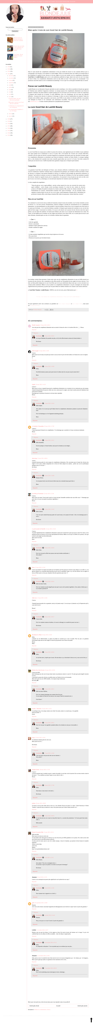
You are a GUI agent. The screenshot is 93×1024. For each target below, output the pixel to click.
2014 (9, 133)
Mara (33, 567)
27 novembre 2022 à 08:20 (50, 968)
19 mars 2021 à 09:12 (45, 325)
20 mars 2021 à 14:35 (41, 384)
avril (10, 94)
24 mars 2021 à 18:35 (47, 634)
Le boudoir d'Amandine (38, 426)
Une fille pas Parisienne (37, 493)
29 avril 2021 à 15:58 (49, 888)
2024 (9, 66)
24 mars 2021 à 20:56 (50, 670)
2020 (9, 119)
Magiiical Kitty (35, 769)
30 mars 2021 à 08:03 (41, 803)
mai (10, 92)
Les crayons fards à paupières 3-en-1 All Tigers (16, 110)
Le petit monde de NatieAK (38, 529)
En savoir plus (72, 1)
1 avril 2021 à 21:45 (49, 857)
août (10, 85)
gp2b (33, 902)
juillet (10, 87)
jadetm (33, 803)
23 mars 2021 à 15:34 (40, 567)
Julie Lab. (34, 598)
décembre (11, 75)
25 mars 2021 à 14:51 (47, 708)
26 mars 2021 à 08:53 (49, 722)
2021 (9, 73)
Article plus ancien (82, 1006)
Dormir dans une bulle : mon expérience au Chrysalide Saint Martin (19, 48)
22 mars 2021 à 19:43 (51, 529)
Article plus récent (34, 1006)
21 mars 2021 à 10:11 (49, 440)
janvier (10, 116)
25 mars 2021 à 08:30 (49, 652)
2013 (9, 135)
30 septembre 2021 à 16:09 (41, 902)
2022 (9, 71)
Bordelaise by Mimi (37, 634)
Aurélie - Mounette (36, 708)
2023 (9, 69)
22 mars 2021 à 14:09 (49, 475)
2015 (9, 130)
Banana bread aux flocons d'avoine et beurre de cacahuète (18, 39)
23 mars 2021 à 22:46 (42, 598)
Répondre (34, 329)
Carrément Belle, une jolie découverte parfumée (15, 99)
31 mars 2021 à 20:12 (49, 832)
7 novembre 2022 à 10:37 (42, 930)
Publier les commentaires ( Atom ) (42, 1009)
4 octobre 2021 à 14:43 (49, 915)
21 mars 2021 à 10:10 (49, 403)
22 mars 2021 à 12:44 (49, 493)
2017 (9, 126)
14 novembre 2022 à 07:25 (50, 942)
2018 (9, 123)
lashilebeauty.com (34, 101)
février (10, 113)
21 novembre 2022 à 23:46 (43, 955)
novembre (11, 78)
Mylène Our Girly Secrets (38, 670)
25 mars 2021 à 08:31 (49, 689)
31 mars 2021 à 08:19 (49, 815)
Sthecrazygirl (35, 350)
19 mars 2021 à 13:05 (44, 350)
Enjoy (33, 737)
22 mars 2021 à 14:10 (49, 509)
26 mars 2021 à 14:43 (40, 737)
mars (10, 96)
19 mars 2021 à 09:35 (49, 336)
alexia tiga (34, 458)
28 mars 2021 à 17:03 (45, 769)
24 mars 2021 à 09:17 (49, 616)
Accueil (58, 1006)
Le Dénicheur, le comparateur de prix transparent (16, 106)
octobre (10, 80)
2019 (9, 121)
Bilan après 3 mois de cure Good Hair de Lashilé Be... (16, 103)
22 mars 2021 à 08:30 (42, 458)
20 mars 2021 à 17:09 (49, 426)
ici (76, 290)
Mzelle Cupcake (36, 325)
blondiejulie (39, 336)
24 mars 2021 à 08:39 (49, 547)
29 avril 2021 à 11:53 (42, 877)
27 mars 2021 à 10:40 (49, 753)
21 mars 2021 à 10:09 (49, 366)
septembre (11, 82)
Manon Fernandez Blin (37, 832)
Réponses (36, 333)
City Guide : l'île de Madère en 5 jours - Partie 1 (18, 56)
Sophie (33, 384)
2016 (9, 128)
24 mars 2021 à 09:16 (49, 581)
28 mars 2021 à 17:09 (49, 785)
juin (10, 89)
